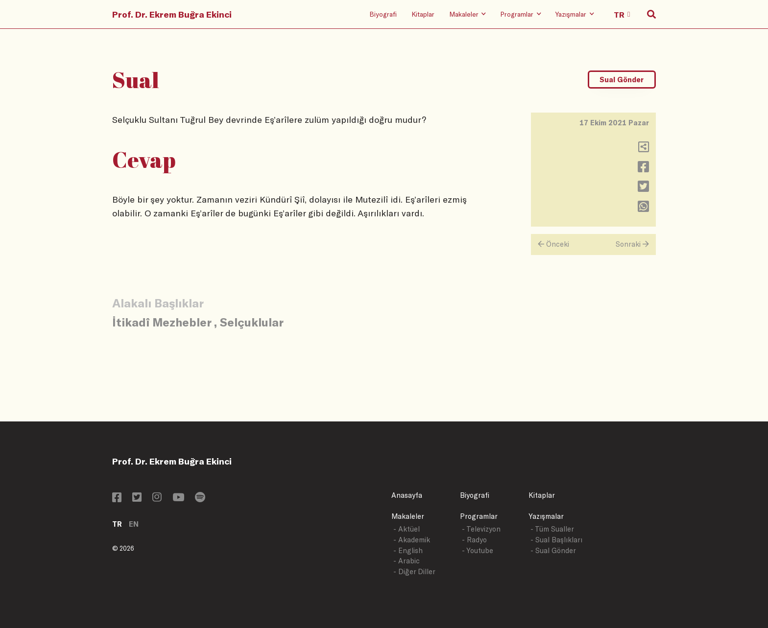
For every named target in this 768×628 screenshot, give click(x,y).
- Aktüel (406, 529)
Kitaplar (422, 14)
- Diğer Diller (414, 571)
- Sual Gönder (553, 550)
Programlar (479, 516)
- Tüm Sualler (552, 529)
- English (408, 550)
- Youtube (477, 550)
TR (117, 524)
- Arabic (406, 561)
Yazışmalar (546, 516)
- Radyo (474, 539)
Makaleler (407, 516)
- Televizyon (481, 529)
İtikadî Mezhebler (161, 322)
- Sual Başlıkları (556, 539)
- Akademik (411, 539)
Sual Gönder (622, 79)
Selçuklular (252, 322)
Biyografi (383, 14)
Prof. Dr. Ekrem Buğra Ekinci (172, 14)
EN (134, 524)
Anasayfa (406, 495)
